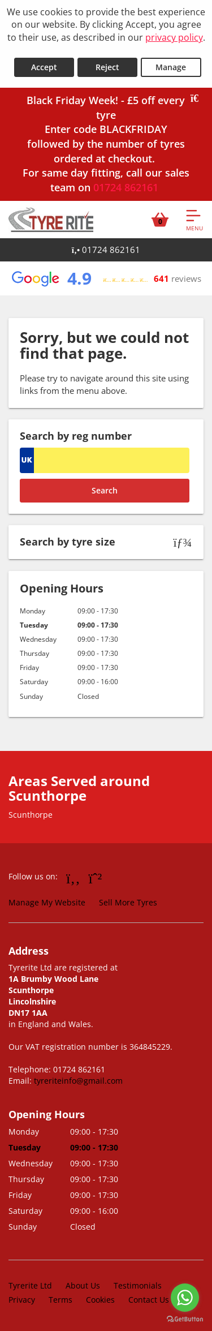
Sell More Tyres (128, 902)
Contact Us (148, 1299)
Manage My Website (46, 902)
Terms (60, 1299)
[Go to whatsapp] (185, 1297)
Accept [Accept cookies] (44, 67)
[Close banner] (198, 98)
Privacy (21, 1299)
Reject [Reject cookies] (107, 67)
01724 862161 (125, 187)
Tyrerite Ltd (30, 1285)
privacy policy (174, 37)
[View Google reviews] (106, 278)
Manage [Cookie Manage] (170, 67)
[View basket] (160, 220)
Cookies (100, 1299)
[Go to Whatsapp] (95, 878)
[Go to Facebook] (73, 878)
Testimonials (138, 1285)
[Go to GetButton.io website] (185, 1319)
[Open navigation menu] (194, 220)
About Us (83, 1285)
